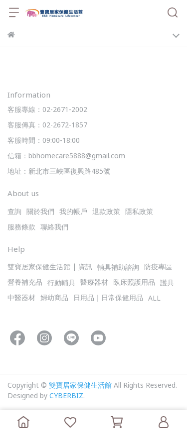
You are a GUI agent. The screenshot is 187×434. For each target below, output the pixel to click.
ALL (154, 299)
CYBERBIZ (66, 396)
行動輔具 (61, 283)
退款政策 (106, 212)
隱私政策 (139, 212)
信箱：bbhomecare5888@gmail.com (66, 156)
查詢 (14, 212)
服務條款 (21, 227)
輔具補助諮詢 (118, 268)
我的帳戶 (73, 212)
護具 (167, 283)
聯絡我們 (54, 227)
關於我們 (40, 212)
